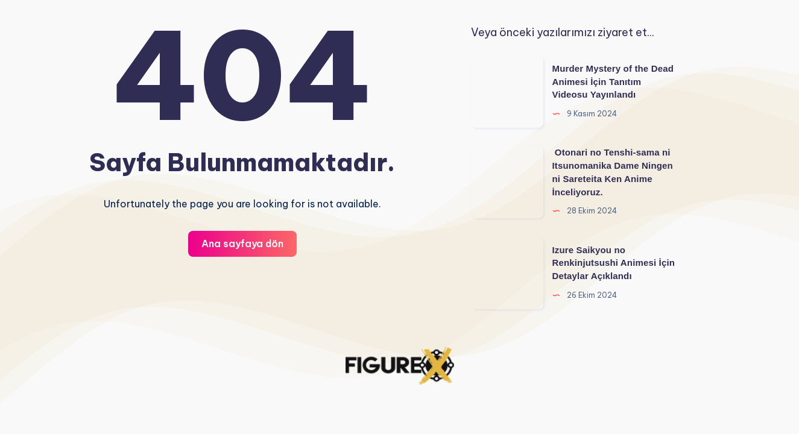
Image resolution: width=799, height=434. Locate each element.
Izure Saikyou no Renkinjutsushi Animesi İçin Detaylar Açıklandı (613, 263)
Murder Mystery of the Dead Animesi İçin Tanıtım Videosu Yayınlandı (613, 81)
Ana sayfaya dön (242, 243)
